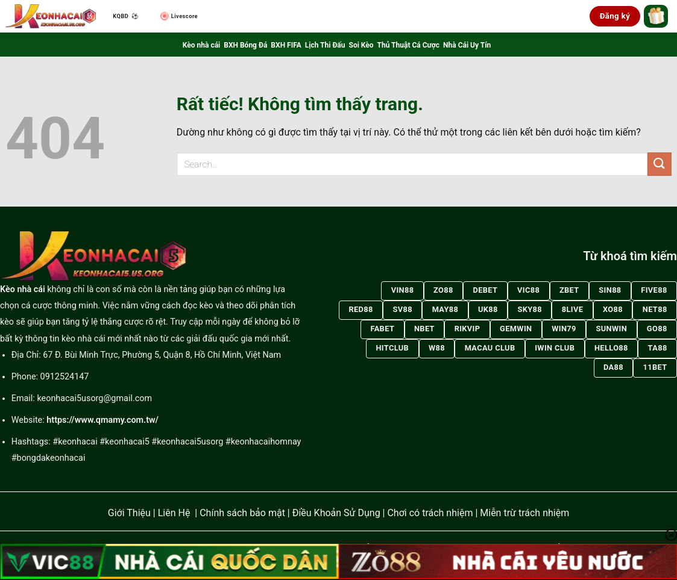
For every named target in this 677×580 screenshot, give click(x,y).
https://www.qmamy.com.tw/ (102, 420)
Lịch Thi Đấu (325, 45)
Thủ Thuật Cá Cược (408, 45)
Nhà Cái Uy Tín (467, 45)
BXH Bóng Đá (245, 45)
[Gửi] (659, 164)
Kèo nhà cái (201, 45)
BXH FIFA (286, 45)
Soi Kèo (361, 45)
